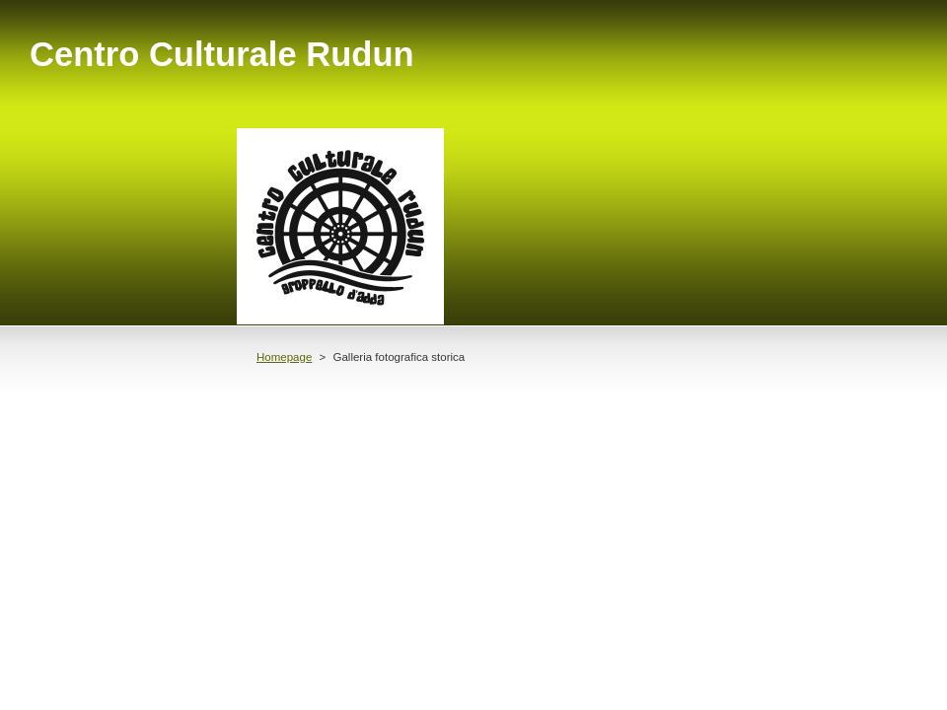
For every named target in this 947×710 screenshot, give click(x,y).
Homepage (284, 357)
